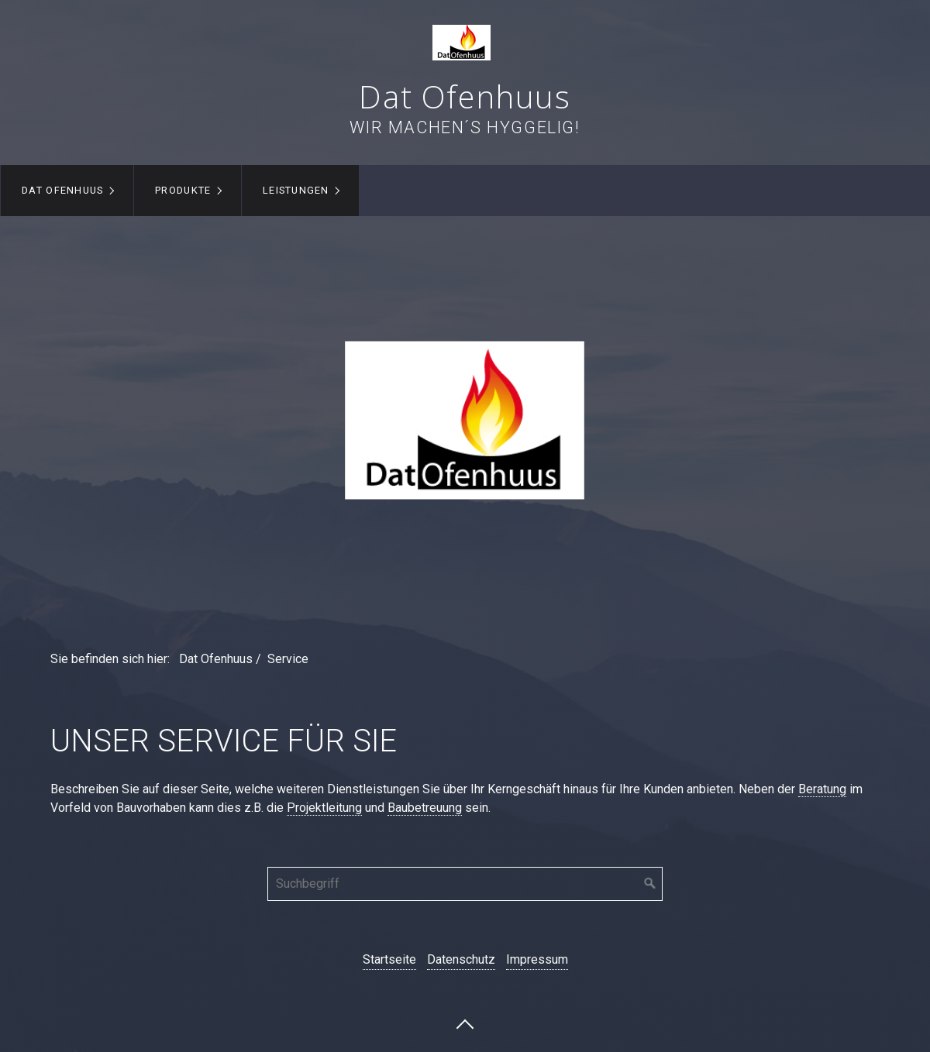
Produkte (183, 190)
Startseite (389, 959)
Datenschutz (461, 959)
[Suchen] (650, 884)
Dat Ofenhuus (464, 96)
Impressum (537, 959)
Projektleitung (324, 807)
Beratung (822, 789)
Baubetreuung (425, 807)
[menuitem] (67, 190)
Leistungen (296, 190)
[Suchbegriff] (465, 884)
